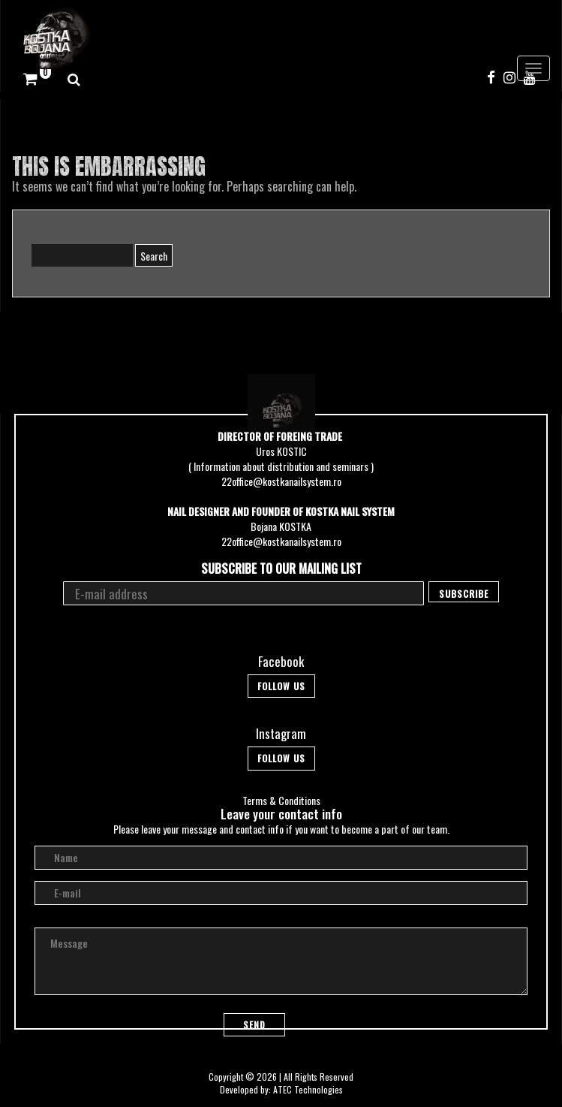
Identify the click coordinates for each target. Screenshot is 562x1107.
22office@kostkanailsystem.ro (281, 481)
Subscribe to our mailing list (281, 569)
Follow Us (281, 686)
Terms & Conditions (281, 800)
